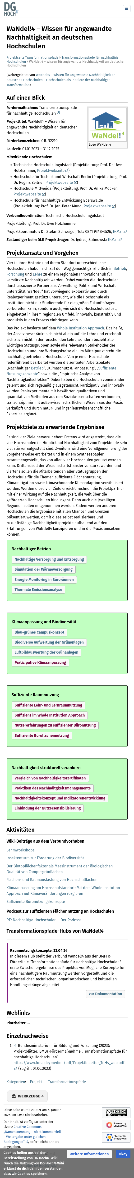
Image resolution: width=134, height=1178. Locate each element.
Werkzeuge (29, 1096)
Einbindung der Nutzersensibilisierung (48, 808)
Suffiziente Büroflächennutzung (42, 735)
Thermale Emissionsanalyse (38, 589)
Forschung (15, 274)
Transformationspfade (67, 1082)
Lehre (37, 274)
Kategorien (16, 1082)
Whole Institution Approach (80, 328)
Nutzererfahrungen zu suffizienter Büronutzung (55, 725)
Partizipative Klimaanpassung (40, 662)
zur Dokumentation (105, 994)
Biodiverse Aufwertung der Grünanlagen (49, 642)
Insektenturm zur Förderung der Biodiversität (45, 858)
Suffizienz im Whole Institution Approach (50, 715)
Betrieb (120, 268)
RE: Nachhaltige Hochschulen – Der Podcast (44, 920)
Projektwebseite (51, 170)
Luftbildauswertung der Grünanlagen (47, 652)
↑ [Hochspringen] (15, 1045)
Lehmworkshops (21, 850)
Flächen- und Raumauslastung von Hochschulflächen (52, 879)
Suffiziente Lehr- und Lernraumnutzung (48, 705)
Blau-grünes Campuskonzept (40, 632)
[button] (49, 559)
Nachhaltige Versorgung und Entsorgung (49, 559)
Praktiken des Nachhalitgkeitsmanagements (53, 788)
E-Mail (118, 231)
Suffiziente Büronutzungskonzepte (36, 901)
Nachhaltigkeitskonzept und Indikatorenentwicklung (60, 798)
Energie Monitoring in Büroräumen (44, 579)
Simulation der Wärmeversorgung (44, 569)
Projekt (36, 1082)
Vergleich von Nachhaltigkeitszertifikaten (50, 778)
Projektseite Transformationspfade (33, 58)
